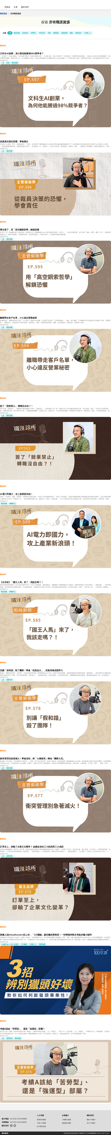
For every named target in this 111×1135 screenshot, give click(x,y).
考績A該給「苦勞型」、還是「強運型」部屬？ (22, 1028)
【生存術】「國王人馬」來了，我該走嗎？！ (21, 582)
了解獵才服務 (66, 1120)
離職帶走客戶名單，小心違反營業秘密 (18, 317)
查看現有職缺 (41, 1120)
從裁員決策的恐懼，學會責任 (14, 141)
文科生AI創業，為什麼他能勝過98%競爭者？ (22, 53)
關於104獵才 (91, 1120)
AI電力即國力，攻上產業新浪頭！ (16, 494)
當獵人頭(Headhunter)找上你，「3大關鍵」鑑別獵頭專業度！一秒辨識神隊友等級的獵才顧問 (46, 934)
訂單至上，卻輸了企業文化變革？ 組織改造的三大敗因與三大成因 (31, 846)
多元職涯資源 (41, 1126)
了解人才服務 (41, 1123)
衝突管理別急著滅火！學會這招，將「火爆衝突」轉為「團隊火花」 (32, 758)
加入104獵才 (91, 1123)
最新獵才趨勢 (66, 1123)
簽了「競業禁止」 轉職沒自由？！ (16, 405)
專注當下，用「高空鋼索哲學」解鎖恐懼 (19, 229)
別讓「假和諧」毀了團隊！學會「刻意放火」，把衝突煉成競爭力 (31, 670)
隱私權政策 (5, 1133)
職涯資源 (3, 13)
